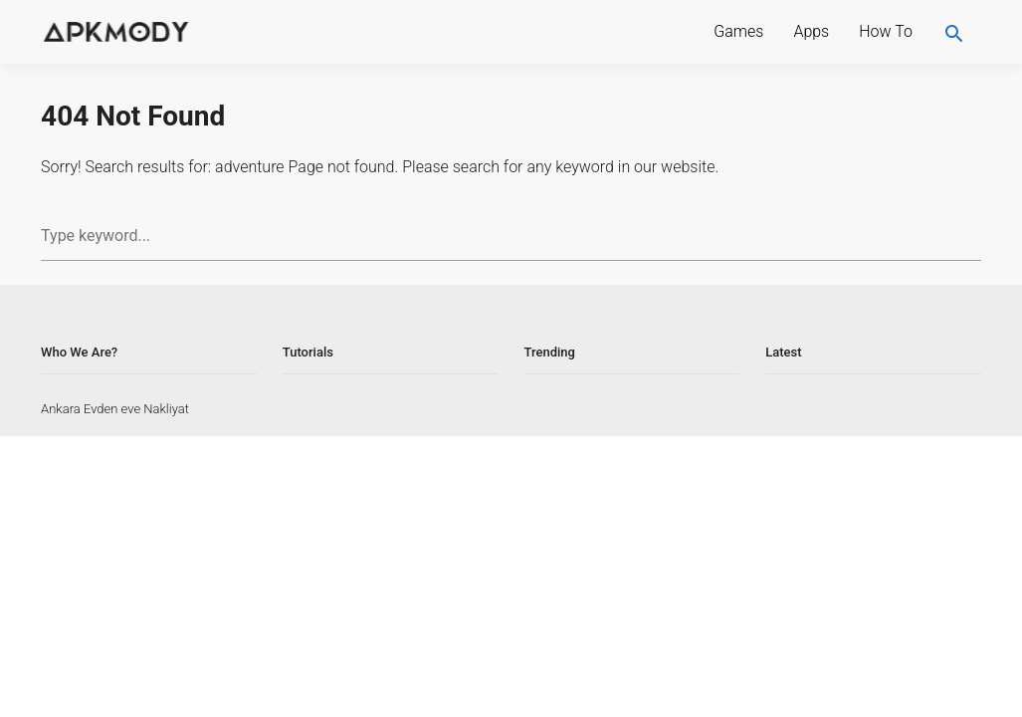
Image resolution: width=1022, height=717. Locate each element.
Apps (811, 31)
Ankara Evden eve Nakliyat (115, 408)
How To (886, 31)
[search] (954, 32)
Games (738, 31)
